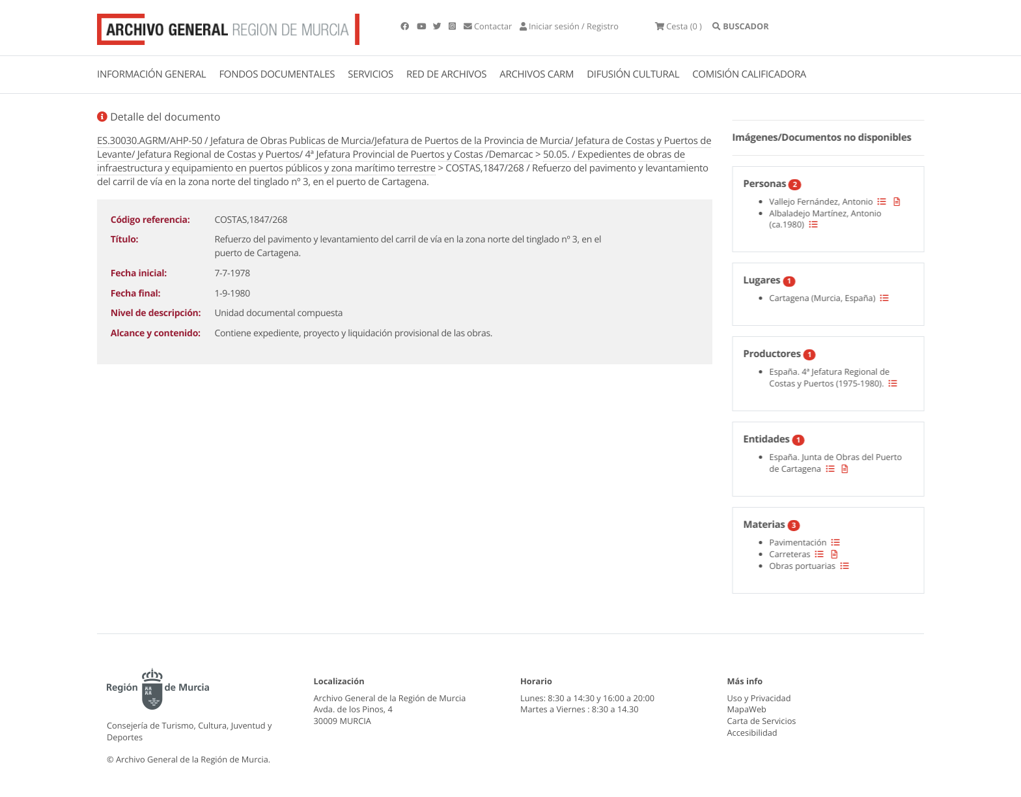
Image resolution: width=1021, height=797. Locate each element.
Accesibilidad (752, 732)
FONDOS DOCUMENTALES (277, 74)
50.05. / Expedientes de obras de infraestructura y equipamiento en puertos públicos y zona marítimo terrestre (391, 161)
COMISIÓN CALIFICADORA (749, 74)
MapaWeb (746, 709)
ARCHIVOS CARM (536, 74)
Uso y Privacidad (759, 698)
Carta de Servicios (761, 721)
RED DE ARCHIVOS (446, 74)
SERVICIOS (370, 74)
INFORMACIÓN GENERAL (151, 74)
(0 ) (678, 26)
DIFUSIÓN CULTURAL (633, 74)
